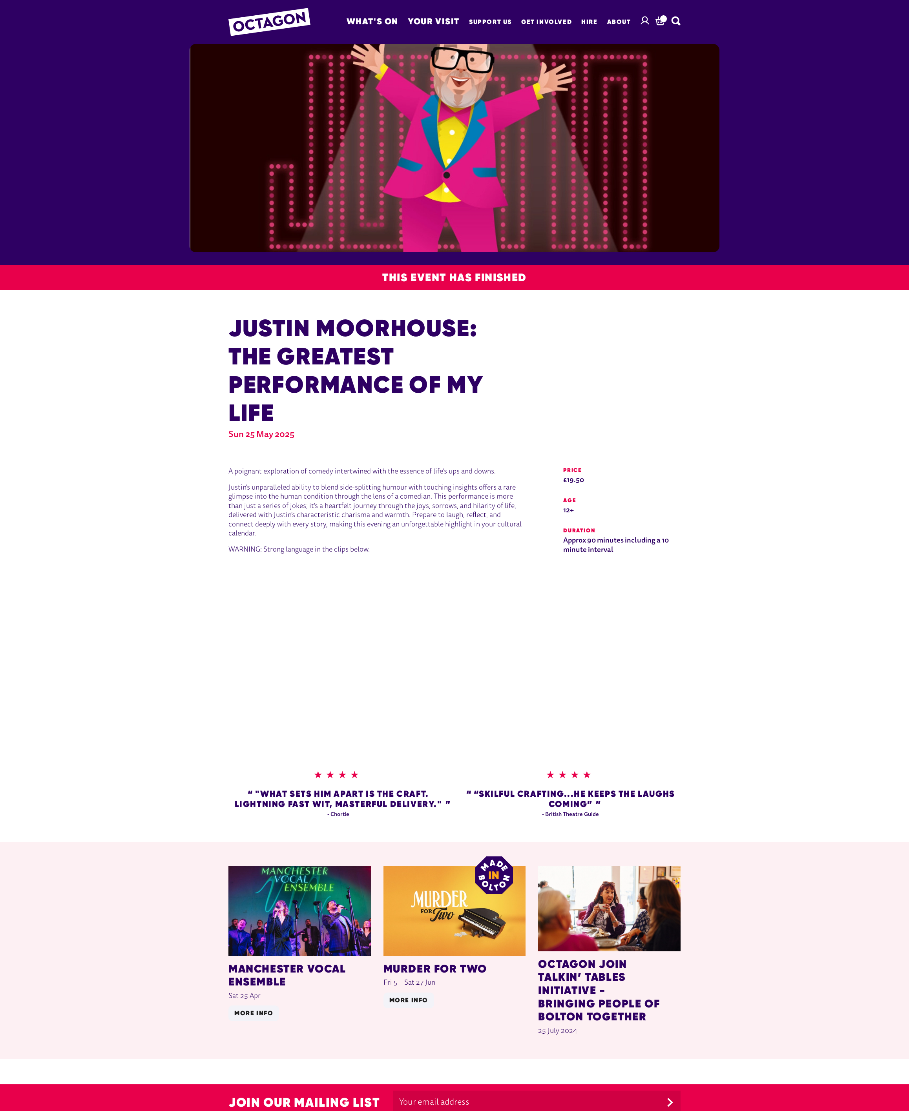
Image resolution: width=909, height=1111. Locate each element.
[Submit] (670, 1102)
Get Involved (546, 21)
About (619, 21)
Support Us (490, 21)
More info (253, 1013)
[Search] (676, 20)
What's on (372, 21)
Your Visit (434, 21)
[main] (454, 551)
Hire (589, 21)
